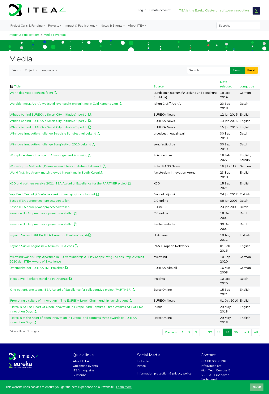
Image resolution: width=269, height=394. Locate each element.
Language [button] (48, 70)
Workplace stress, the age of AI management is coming (48, 155)
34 (227, 332)
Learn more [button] (124, 387)
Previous (171, 332)
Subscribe (80, 375)
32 (210, 332)
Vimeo (141, 366)
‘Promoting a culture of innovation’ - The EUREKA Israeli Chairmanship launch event (69, 300)
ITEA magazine (83, 370)
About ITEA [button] (136, 25)
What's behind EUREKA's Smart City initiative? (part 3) (49, 127)
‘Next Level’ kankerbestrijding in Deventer (39, 279)
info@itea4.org (211, 366)
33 (219, 332)
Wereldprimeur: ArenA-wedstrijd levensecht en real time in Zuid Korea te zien (64, 103)
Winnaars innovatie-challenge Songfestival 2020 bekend (50, 144)
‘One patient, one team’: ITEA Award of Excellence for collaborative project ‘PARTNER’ (70, 289)
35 (236, 332)
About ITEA (81, 361)
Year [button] (16, 70)
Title (17, 86)
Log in (142, 10)
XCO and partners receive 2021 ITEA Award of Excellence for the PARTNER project (68, 183)
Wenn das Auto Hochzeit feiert (31, 93)
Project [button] (30, 70)
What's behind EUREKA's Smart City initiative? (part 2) (49, 121)
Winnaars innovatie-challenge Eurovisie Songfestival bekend (53, 133)
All (256, 332)
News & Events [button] (111, 25)
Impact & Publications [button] (80, 25)
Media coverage (55, 35)
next (246, 332)
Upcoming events (85, 366)
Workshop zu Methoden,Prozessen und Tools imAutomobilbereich (56, 166)
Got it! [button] (257, 387)
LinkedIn (143, 361)
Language (247, 86)
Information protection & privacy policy (164, 373)
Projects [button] (53, 25)
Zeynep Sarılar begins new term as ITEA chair (42, 246)
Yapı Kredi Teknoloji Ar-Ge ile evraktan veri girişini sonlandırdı (53, 194)
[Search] (238, 25)
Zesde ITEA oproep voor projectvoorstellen (40, 200)
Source (159, 86)
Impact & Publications (24, 35)
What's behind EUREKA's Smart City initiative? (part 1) (49, 114)
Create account (160, 10)
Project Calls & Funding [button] (26, 25)
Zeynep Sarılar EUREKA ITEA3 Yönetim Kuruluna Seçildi (49, 235)
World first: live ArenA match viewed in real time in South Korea (54, 172)
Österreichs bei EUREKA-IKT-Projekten (37, 268)
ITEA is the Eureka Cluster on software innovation (213, 10)
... (202, 332)
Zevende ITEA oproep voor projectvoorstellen (41, 213)
